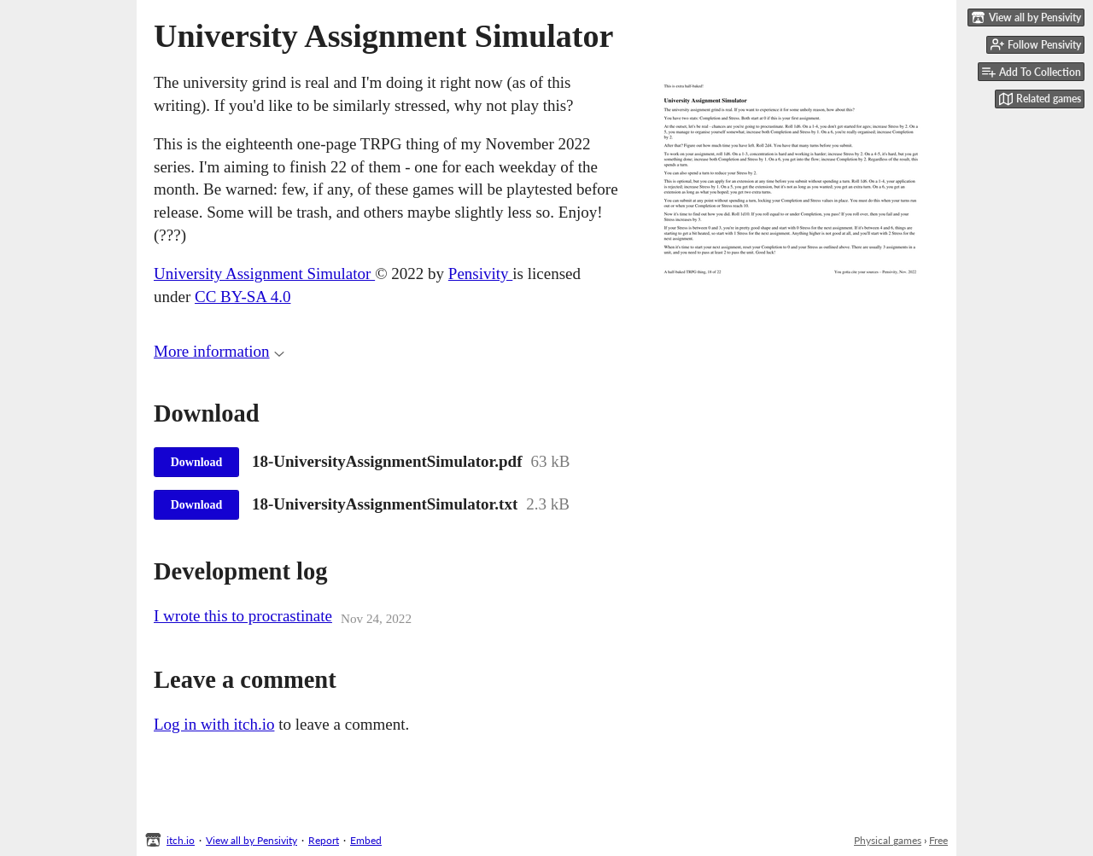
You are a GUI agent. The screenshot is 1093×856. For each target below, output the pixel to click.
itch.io (181, 840)
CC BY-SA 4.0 (242, 297)
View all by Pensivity (251, 840)
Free (938, 840)
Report (323, 840)
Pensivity (480, 273)
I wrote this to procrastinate (243, 616)
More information (219, 351)
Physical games (887, 840)
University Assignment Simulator (264, 273)
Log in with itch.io (214, 724)
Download (197, 462)
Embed (366, 840)
